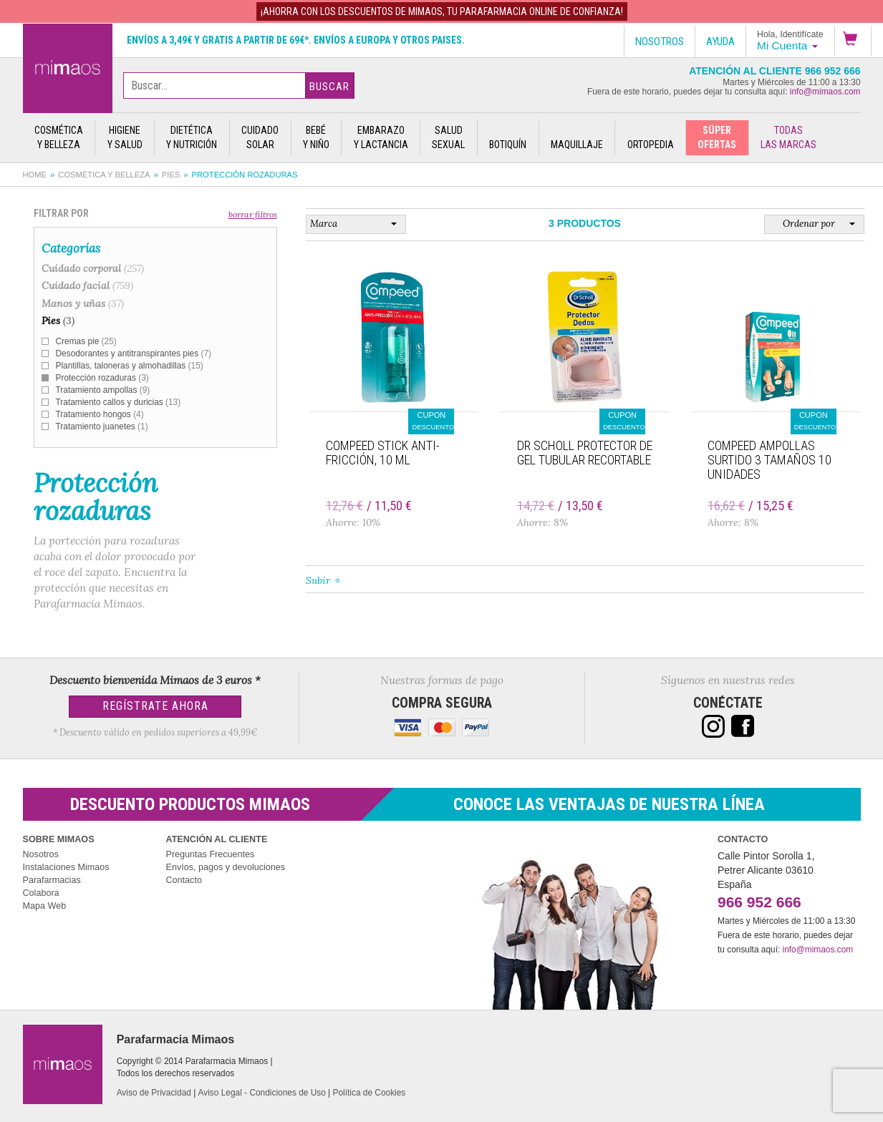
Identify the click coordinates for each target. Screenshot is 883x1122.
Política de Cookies (369, 1093)
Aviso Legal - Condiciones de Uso (262, 1093)
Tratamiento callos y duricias (118, 402)
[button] (853, 41)
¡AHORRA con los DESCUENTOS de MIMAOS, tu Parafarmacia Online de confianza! (442, 11)
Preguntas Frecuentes (210, 854)
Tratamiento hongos (100, 414)
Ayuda (720, 41)
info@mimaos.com (825, 92)
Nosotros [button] (659, 41)
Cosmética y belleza (104, 174)
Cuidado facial (87, 285)
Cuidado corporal (93, 268)
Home (35, 174)
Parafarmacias (52, 880)
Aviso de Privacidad (154, 1093)
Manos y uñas (83, 303)
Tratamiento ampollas (103, 390)
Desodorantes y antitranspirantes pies (133, 353)
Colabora (41, 893)
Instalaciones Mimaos (66, 867)
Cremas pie (86, 341)
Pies (171, 174)
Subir (318, 580)
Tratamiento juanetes (102, 426)
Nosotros (41, 854)
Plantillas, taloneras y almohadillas (129, 366)
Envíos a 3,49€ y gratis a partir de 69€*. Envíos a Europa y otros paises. (296, 40)
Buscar (329, 86)
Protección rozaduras (102, 378)
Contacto (184, 880)
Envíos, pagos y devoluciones (226, 867)
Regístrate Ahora (155, 706)
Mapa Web (45, 906)
